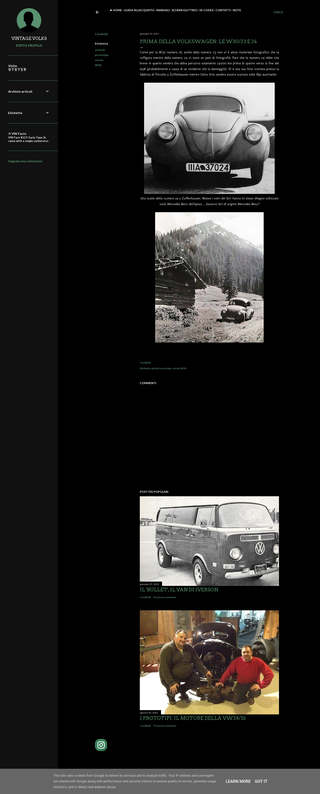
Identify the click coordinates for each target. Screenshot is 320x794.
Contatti (223, 10)
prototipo (102, 55)
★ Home (116, 10)
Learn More (238, 781)
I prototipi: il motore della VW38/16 (193, 718)
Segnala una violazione (25, 161)
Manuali (163, 10)
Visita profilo (29, 45)
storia (99, 60)
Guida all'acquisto (139, 10)
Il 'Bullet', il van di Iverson (179, 590)
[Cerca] (278, 12)
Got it (261, 781)
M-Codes (206, 10)
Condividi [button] (101, 34)
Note (237, 10)
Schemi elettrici (185, 10)
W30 (98, 65)
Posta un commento (164, 597)
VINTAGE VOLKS (29, 38)
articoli (100, 50)
